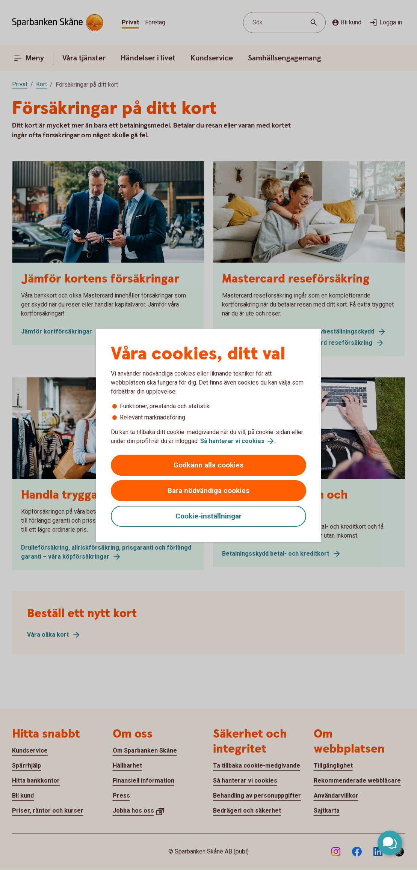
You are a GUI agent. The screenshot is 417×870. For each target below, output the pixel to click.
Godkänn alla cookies (208, 465)
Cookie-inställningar (208, 516)
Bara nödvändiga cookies (208, 490)
